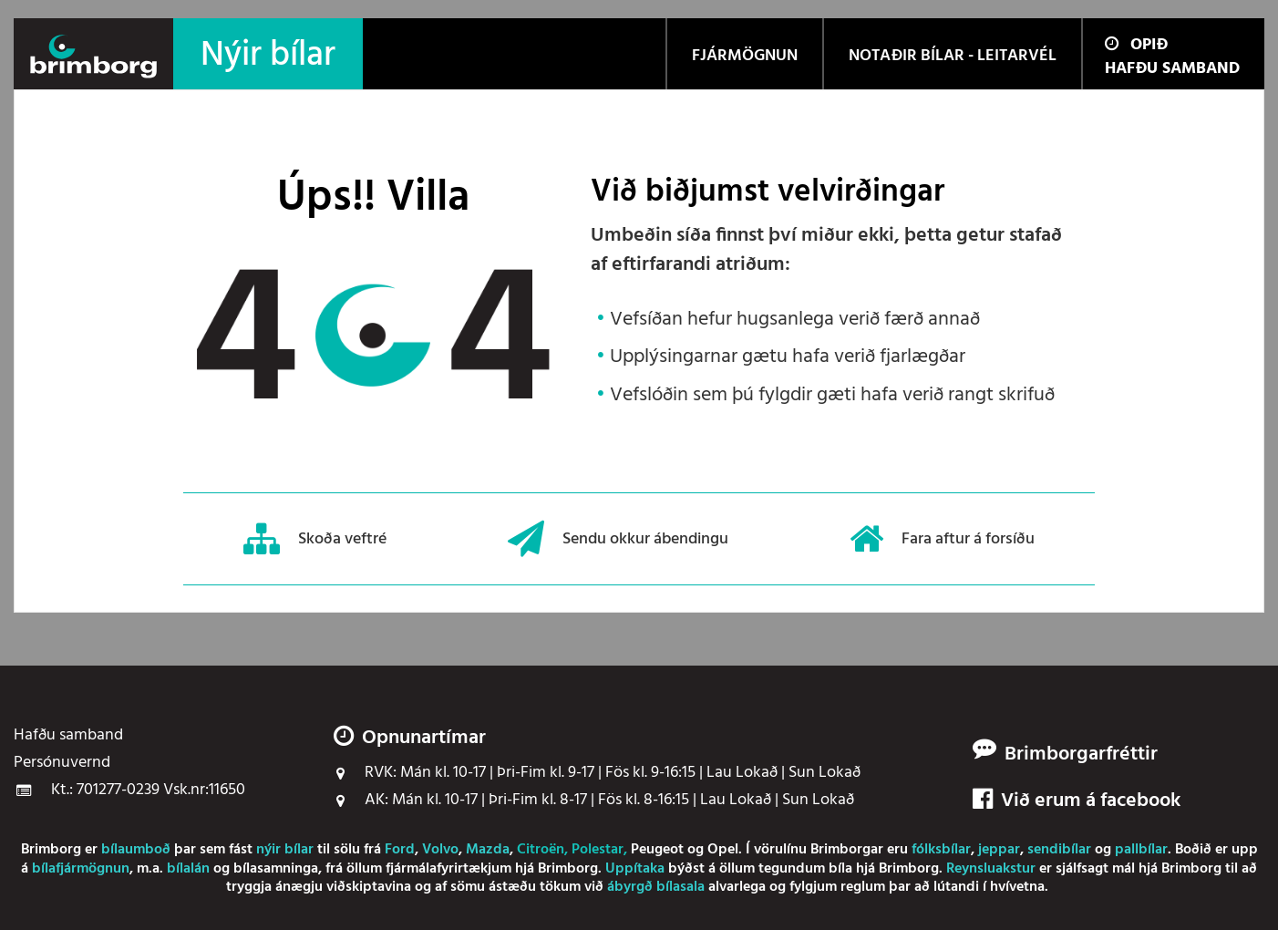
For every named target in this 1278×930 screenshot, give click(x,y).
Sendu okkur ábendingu (618, 539)
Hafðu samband (1172, 69)
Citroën (540, 850)
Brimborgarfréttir (1081, 755)
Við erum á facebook (1076, 801)
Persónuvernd (62, 763)
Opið (1136, 45)
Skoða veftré (314, 539)
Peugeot (657, 850)
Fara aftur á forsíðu (942, 539)
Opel (722, 850)
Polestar (598, 850)
